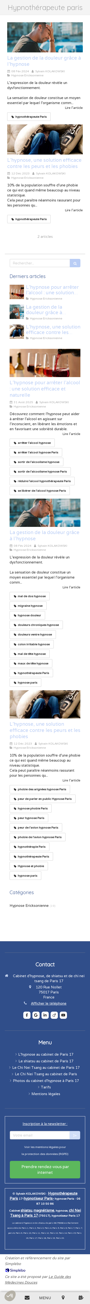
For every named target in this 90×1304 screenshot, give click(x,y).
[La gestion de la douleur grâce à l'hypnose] (45, 37)
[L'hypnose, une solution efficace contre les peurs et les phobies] (45, 139)
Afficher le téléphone (48, 1003)
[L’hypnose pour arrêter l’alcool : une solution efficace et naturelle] (17, 292)
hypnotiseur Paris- (39, 1198)
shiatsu (26, 1210)
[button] (10, 1296)
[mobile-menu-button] (45, 1298)
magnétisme (44, 1210)
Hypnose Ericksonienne (29, 905)
